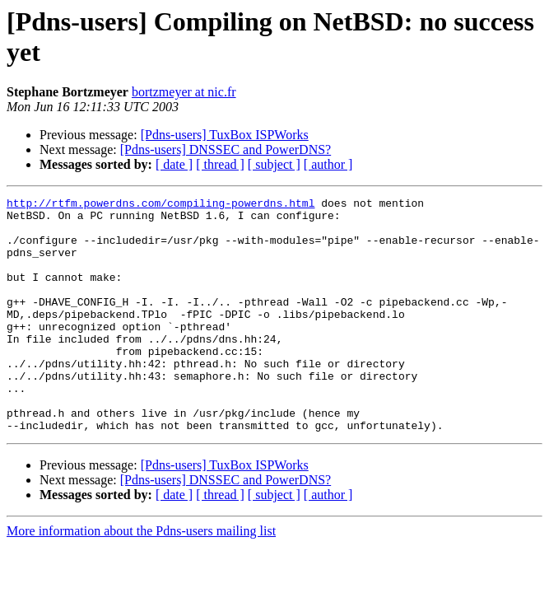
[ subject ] (274, 164)
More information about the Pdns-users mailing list (141, 578)
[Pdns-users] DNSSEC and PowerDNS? (225, 149)
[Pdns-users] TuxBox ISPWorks (225, 135)
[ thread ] (220, 164)
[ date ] (174, 164)
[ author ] (328, 164)
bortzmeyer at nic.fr (184, 92)
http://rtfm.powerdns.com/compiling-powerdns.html (160, 205)
